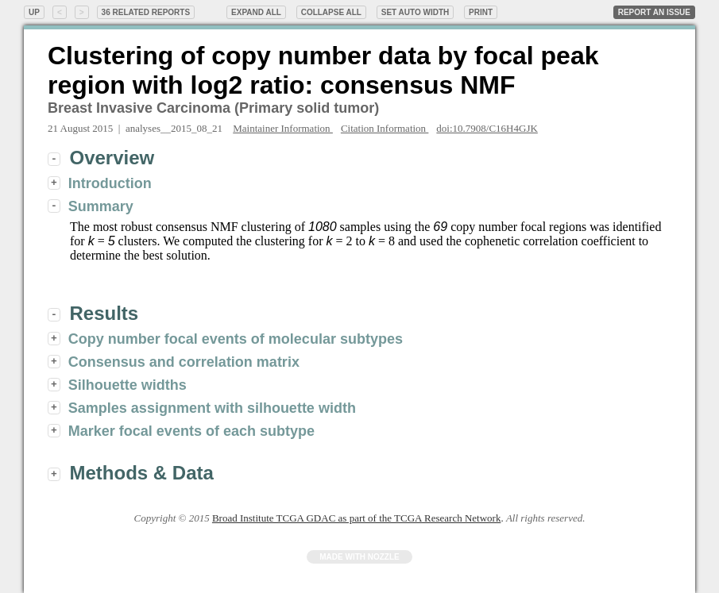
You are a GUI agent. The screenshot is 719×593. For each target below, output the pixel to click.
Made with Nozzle (359, 557)
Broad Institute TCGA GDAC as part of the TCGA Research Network (356, 518)
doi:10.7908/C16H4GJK (486, 128)
